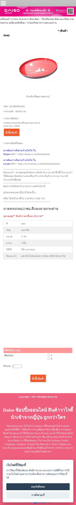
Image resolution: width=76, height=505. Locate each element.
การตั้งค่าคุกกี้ (38, 495)
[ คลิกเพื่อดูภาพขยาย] (38, 96)
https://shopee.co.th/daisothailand (34, 154)
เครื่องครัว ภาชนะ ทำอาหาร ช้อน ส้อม (19, 19)
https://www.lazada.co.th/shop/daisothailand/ (39, 164)
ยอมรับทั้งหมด (38, 487)
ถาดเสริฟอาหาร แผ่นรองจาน (42, 23)
